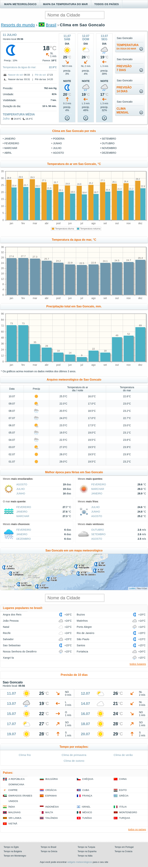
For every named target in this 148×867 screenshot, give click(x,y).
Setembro (109, 138)
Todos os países (106, 4)
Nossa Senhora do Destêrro (20, 651)
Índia (11, 806)
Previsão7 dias (124, 68)
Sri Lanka (15, 818)
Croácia (50, 790)
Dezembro (109, 152)
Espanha (51, 795)
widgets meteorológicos (79, 862)
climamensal (123, 110)
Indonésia (52, 806)
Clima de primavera (74, 754)
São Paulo (83, 639)
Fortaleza (82, 651)
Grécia (124, 795)
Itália (123, 806)
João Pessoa (11, 620)
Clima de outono (74, 760)
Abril (8, 152)
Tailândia (51, 818)
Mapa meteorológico (20, 4)
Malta (49, 812)
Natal (6, 626)
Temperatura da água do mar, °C (74, 239)
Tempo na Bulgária (13, 851)
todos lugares (138, 663)
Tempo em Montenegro (15, 855)
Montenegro (128, 812)
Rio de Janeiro (85, 633)
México (87, 812)
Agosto (58, 152)
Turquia (124, 818)
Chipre (13, 790)
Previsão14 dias (124, 89)
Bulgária (51, 779)
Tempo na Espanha (87, 851)
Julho (6, 118)
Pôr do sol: (40, 74)
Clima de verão (123, 754)
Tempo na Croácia (123, 851)
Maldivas (14, 812)
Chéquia (87, 779)
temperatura (128, 46)
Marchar (10, 148)
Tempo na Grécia (49, 851)
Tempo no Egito (11, 847)
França (87, 795)
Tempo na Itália (85, 855)
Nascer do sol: (15, 74)
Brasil (51, 25)
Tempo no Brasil (48, 847)
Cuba (85, 790)
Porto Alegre (84, 626)
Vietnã (12, 823)
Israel (86, 806)
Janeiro (9, 138)
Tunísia (87, 818)
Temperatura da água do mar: (19, 67)
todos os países (137, 829)
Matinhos (82, 620)
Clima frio (25, 754)
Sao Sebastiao (12, 645)
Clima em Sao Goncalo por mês (74, 130)
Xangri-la (8, 657)
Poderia (58, 138)
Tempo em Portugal (124, 847)
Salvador (8, 639)
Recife (7, 633)
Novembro (109, 148)
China (123, 779)
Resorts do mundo (18, 25)
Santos (81, 645)
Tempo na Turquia (86, 847)
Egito (123, 790)
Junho (57, 143)
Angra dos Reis (12, 614)
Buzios (81, 614)
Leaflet (132, 588)
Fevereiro (11, 143)
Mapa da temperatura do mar (65, 4)
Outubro (108, 143)
